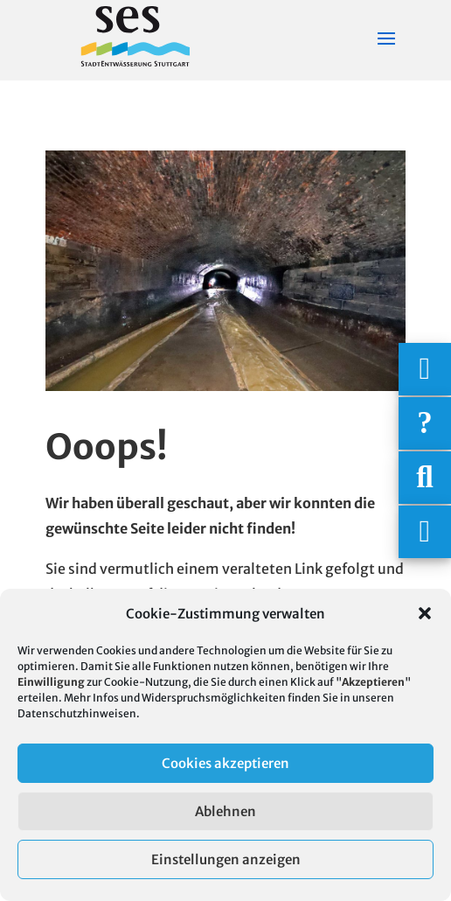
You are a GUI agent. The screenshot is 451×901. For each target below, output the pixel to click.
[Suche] (425, 477)
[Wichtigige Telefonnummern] (425, 369)
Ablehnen (225, 811)
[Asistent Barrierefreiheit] (425, 532)
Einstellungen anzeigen (226, 859)
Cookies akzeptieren (225, 763)
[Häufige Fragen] (425, 423)
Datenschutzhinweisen (76, 713)
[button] (425, 613)
